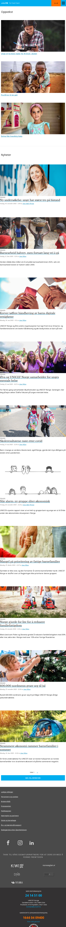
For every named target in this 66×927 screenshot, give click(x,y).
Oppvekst (2, 197)
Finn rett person (33, 921)
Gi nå (56, 3)
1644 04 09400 (33, 917)
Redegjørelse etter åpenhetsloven (14, 830)
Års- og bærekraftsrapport (11, 825)
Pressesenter (6, 806)
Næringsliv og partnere (10, 816)
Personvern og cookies (9, 797)
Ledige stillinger (7, 792)
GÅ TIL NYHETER (33, 778)
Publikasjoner (6, 811)
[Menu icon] (63, 3)
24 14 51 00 (33, 895)
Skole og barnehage (8, 820)
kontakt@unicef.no (33, 907)
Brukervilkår (5, 801)
